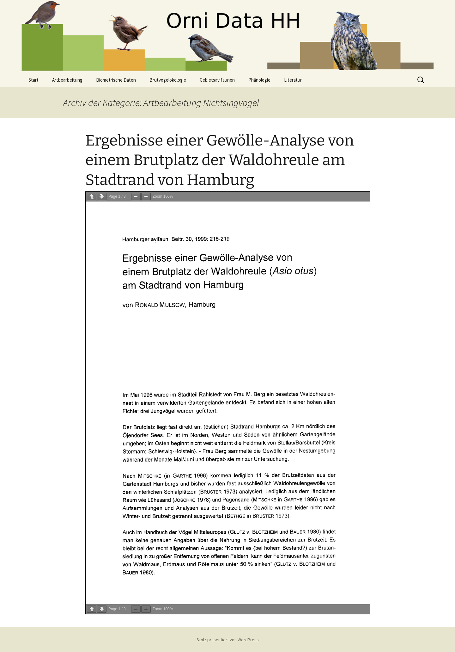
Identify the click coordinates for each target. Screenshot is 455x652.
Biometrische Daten (116, 80)
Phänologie (259, 80)
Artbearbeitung (67, 80)
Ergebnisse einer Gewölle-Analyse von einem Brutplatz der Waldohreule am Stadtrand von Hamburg (219, 160)
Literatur (293, 80)
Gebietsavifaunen (217, 80)
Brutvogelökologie (167, 80)
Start (33, 80)
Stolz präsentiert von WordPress (228, 640)
